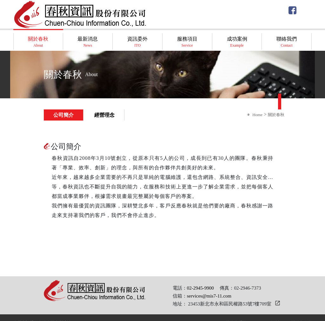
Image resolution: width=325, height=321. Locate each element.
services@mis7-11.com (209, 295)
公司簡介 (63, 115)
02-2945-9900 (200, 288)
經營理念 (104, 115)
